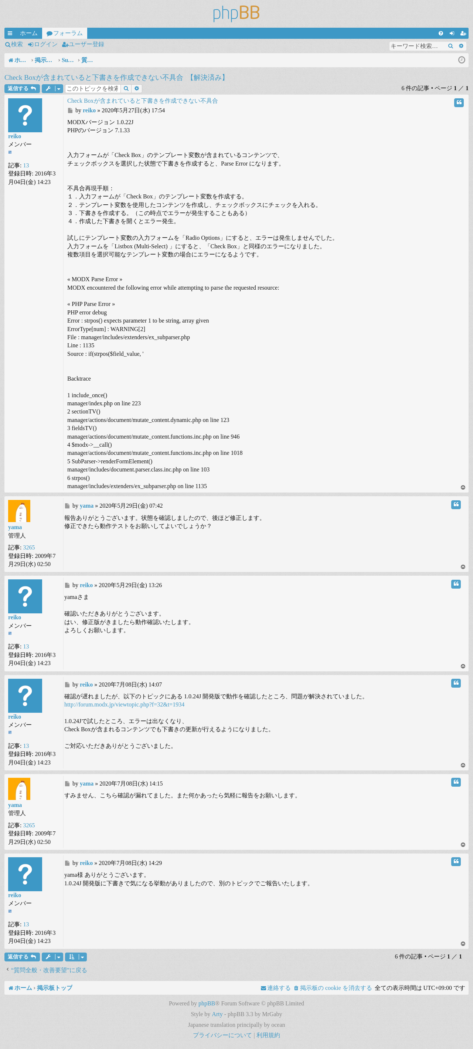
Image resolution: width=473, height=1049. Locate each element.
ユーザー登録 (86, 44)
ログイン (46, 44)
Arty (217, 1014)
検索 (17, 44)
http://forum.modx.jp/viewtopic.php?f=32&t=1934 (124, 704)
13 (26, 165)
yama (15, 527)
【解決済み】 (208, 77)
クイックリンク (11, 34)
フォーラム (68, 33)
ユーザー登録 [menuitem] (464, 34)
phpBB (206, 1003)
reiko (14, 136)
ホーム (29, 33)
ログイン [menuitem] (453, 34)
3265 (29, 547)
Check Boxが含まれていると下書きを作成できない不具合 (93, 77)
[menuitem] (440, 33)
